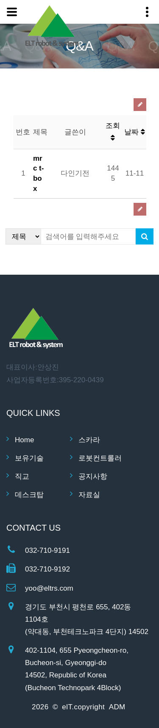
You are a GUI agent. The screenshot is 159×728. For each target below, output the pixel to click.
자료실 (89, 495)
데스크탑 (29, 495)
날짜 (134, 132)
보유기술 (29, 458)
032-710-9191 (47, 550)
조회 (113, 132)
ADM (117, 707)
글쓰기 (140, 104)
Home (24, 440)
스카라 (89, 440)
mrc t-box (38, 173)
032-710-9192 (47, 569)
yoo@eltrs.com (49, 588)
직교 (22, 476)
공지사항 (92, 476)
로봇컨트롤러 (100, 458)
